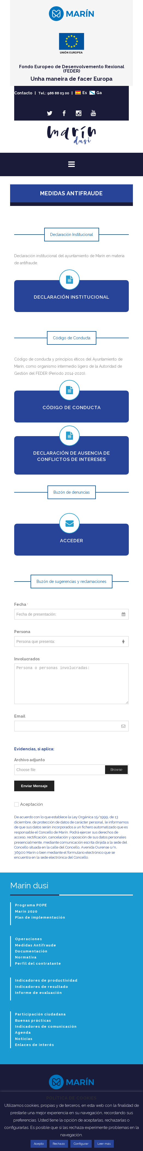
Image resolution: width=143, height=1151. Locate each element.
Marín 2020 (26, 911)
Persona (22, 632)
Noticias (23, 1039)
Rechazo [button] (59, 1144)
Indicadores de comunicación (46, 1026)
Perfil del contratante (38, 963)
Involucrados (27, 659)
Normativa (26, 957)
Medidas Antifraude (35, 945)
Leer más (104, 1144)
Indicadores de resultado (41, 987)
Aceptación (28, 804)
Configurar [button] (81, 1144)
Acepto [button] (39, 1144)
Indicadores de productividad (46, 980)
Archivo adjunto (29, 760)
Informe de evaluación (38, 993)
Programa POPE (31, 905)
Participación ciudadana (40, 1014)
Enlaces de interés (34, 1045)
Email (19, 716)
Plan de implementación (40, 917)
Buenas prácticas (33, 1020)
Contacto (23, 93)
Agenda (23, 1032)
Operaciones (28, 939)
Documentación (31, 951)
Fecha (21, 604)
